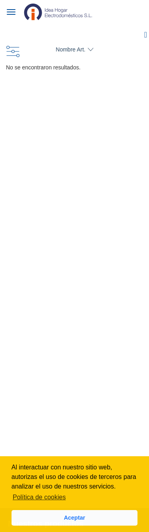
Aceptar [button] (74, 517)
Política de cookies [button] (39, 497)
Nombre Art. (70, 49)
